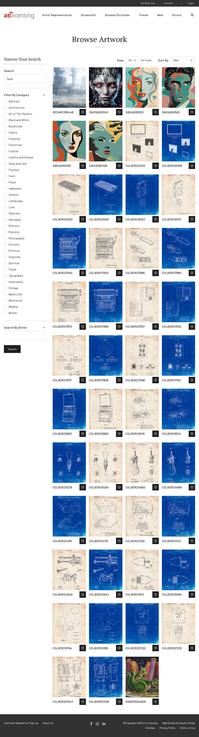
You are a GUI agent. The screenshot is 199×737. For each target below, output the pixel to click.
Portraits (14, 244)
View (120, 60)
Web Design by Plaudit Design (178, 723)
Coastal (13, 151)
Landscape (16, 201)
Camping (14, 138)
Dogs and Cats (18, 163)
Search (9, 71)
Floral (12, 182)
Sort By (163, 60)
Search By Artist (15, 327)
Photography (16, 238)
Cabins (13, 132)
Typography (16, 275)
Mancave (14, 213)
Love (12, 207)
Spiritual (14, 263)
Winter (13, 313)
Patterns (14, 232)
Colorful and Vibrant (21, 157)
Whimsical (15, 300)
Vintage (13, 288)
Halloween (15, 188)
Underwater (16, 282)
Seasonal (14, 257)
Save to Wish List (82, 112)
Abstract (14, 101)
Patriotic (14, 226)
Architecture (17, 107)
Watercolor (15, 294)
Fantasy (14, 170)
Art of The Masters (20, 114)
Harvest (14, 194)
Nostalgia (15, 219)
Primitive (14, 250)
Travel (12, 269)
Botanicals (15, 126)
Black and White (19, 120)
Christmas (15, 145)
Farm (12, 176)
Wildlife (13, 306)
